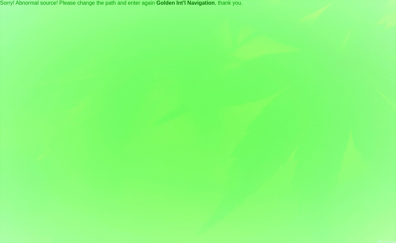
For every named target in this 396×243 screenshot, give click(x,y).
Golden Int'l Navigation (185, 3)
